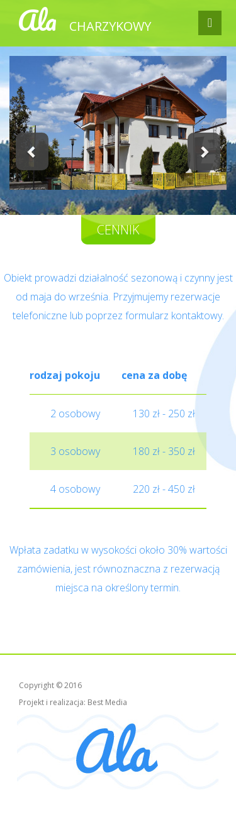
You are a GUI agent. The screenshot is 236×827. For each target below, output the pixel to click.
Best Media (107, 702)
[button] (32, 151)
